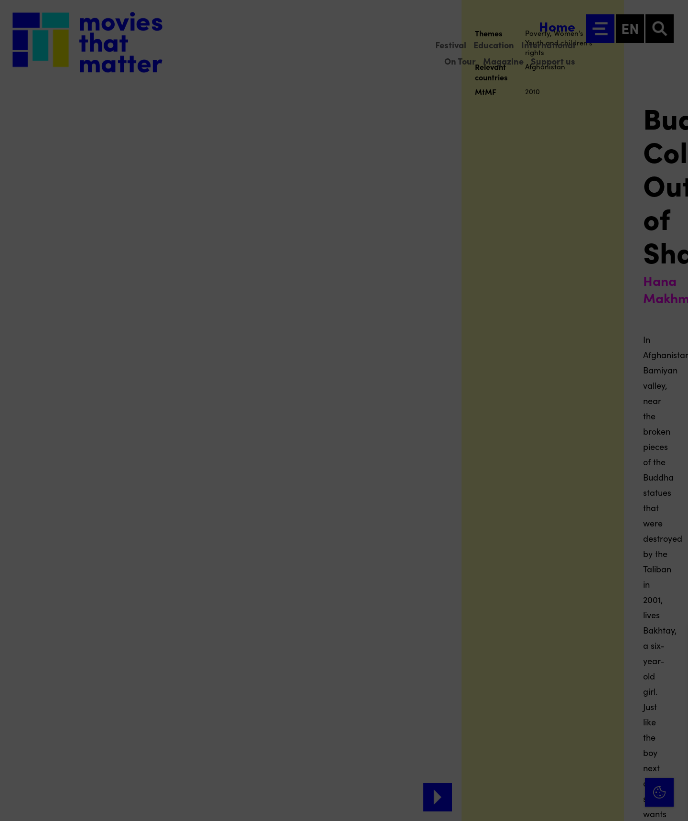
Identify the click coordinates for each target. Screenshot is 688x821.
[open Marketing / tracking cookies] (672, 740)
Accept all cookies (606, 775)
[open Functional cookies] (672, 712)
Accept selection (607, 803)
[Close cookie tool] (673, 642)
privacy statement (568, 679)
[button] (597, 710)
